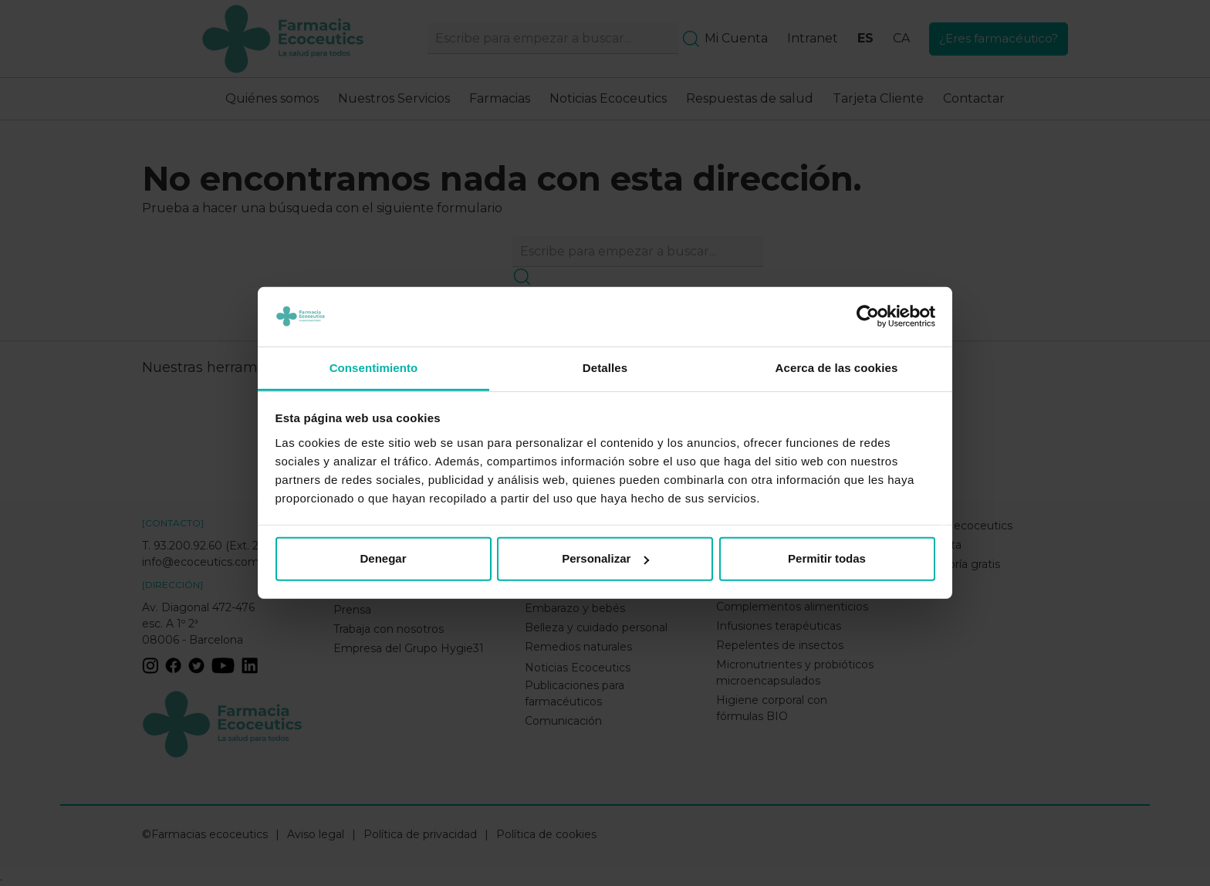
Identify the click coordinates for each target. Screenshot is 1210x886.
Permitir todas (827, 558)
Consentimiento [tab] (374, 367)
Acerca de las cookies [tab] (837, 367)
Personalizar (605, 558)
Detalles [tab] (605, 367)
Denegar (383, 558)
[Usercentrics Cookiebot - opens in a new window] (867, 316)
